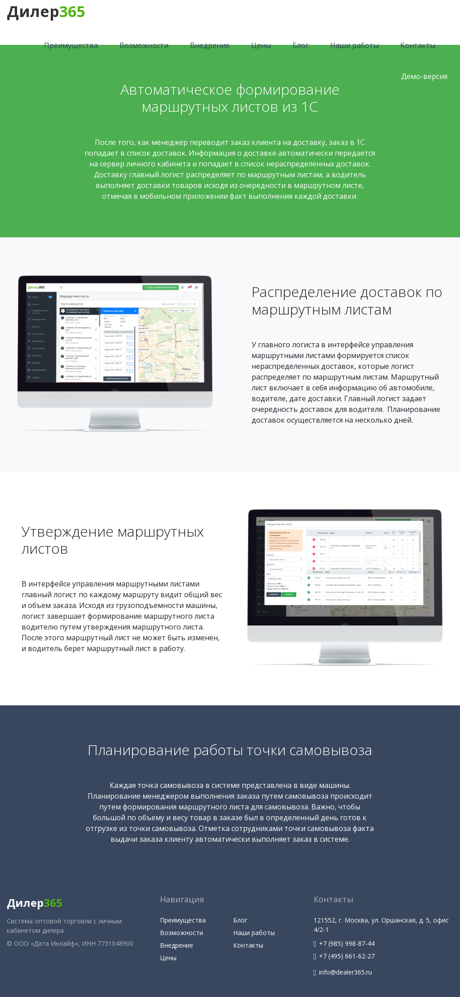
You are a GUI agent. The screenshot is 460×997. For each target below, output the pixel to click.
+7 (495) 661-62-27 (344, 956)
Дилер (46, 11)
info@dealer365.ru (343, 972)
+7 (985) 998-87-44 (344, 943)
